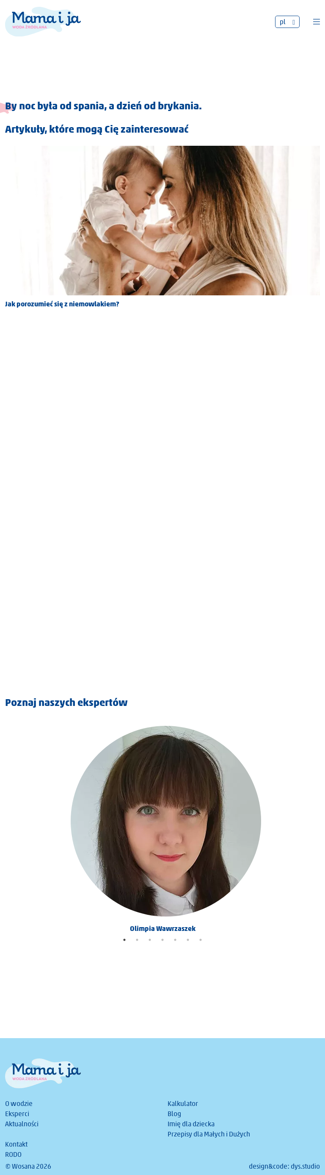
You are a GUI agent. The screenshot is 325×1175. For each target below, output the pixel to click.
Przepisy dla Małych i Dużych (209, 1134)
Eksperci (17, 1114)
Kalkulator (183, 1104)
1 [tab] (124, 940)
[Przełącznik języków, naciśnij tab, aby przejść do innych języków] (287, 22)
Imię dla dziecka (191, 1124)
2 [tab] (137, 940)
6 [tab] (188, 940)
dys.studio (305, 1166)
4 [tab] (162, 940)
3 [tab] (150, 940)
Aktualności (22, 1124)
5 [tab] (175, 940)
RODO (13, 1154)
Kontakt (16, 1144)
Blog (174, 1114)
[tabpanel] (162, 826)
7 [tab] (200, 940)
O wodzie (19, 1104)
